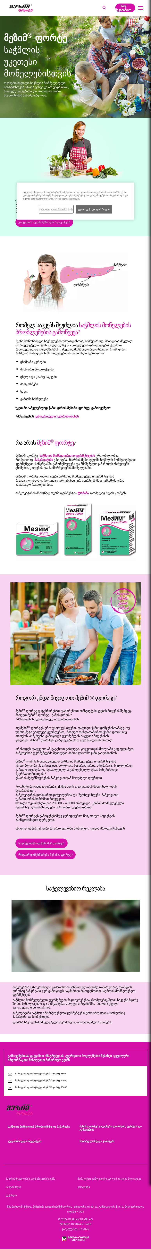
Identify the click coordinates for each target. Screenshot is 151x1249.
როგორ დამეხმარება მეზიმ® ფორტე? (45, 855)
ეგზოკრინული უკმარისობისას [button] (57, 416)
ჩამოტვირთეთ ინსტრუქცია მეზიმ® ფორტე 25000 (41, 1087)
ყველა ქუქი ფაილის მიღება (94, 209)
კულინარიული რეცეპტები (24, 1141)
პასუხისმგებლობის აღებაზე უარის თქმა (30, 1178)
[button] (104, 8)
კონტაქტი (84, 1187)
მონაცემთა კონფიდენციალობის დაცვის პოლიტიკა (109, 1178)
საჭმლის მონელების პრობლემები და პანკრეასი (39, 1126)
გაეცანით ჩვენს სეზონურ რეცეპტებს (44, 222)
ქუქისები (11, 1195)
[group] (75, 937)
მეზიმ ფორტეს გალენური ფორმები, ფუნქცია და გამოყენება (111, 1128)
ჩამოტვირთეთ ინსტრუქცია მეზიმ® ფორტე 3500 (40, 1073)
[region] (75, 201)
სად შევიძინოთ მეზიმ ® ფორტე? (41, 843)
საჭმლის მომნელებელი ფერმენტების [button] (67, 455)
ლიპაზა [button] (83, 493)
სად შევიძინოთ (123, 8)
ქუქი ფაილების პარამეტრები (56, 209)
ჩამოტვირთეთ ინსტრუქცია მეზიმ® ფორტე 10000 (41, 1080)
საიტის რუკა (13, 1187)
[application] (76, 936)
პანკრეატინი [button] (44, 459)
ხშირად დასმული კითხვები (97, 1141)
